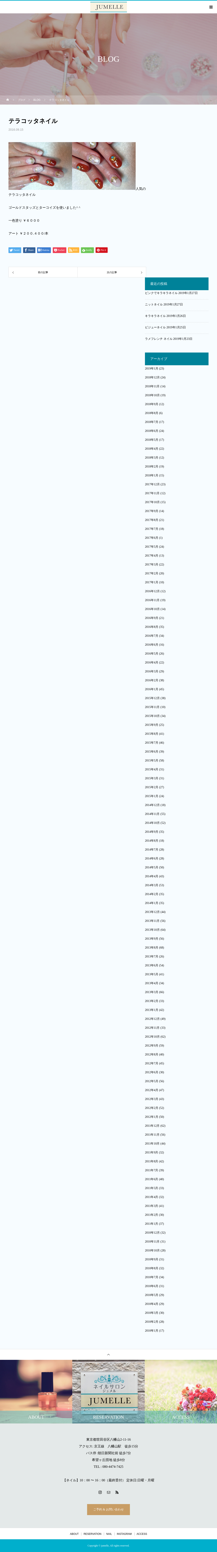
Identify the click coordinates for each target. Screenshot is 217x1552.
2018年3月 (151, 457)
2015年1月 (151, 796)
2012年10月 (152, 1036)
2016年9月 (151, 618)
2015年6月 (151, 751)
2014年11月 (152, 814)
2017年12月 (152, 484)
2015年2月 (151, 787)
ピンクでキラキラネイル (161, 293)
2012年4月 (151, 1090)
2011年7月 (151, 1170)
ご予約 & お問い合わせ (108, 1509)
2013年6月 (151, 965)
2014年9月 (151, 831)
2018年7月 (151, 422)
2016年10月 (152, 609)
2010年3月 (151, 1312)
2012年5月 (151, 1081)
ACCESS (142, 1533)
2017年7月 (151, 528)
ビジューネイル (155, 327)
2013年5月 (151, 974)
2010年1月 (151, 1330)
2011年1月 (151, 1223)
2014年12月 (152, 805)
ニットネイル (154, 304)
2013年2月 (151, 1001)
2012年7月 (151, 1063)
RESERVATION (92, 1533)
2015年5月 (151, 760)
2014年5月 (151, 867)
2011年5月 (151, 1188)
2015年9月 (151, 724)
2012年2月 (151, 1108)
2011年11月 (152, 1134)
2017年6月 (151, 537)
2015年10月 (152, 716)
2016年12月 (152, 591)
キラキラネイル (155, 316)
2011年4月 (151, 1197)
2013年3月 (151, 992)
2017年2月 (151, 573)
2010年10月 (152, 1250)
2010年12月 (152, 1232)
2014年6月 (151, 858)
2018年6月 (151, 430)
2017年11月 (152, 493)
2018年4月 (151, 448)
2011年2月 (151, 1214)
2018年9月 (151, 404)
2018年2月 (151, 466)
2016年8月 (151, 626)
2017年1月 (151, 582)
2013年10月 (152, 929)
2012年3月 (151, 1099)
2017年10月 (152, 502)
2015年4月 (151, 769)
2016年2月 (151, 680)
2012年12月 (152, 1018)
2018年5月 (151, 439)
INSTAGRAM (124, 1533)
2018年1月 (151, 475)
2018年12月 (152, 377)
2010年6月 (151, 1286)
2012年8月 (151, 1054)
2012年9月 (151, 1045)
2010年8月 (151, 1268)
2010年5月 (151, 1295)
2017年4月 (151, 555)
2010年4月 (151, 1304)
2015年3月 (151, 778)
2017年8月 (151, 520)
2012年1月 (151, 1116)
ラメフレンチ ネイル (158, 338)
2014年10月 (152, 822)
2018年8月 (151, 413)
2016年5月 (151, 653)
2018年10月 (152, 395)
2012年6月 (151, 1072)
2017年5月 (151, 546)
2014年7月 (151, 849)
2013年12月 (152, 912)
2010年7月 (151, 1277)
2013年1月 (151, 1010)
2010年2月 (151, 1321)
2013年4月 (151, 983)
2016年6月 (151, 644)
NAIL (109, 1533)
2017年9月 (151, 511)
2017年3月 (151, 564)
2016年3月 (151, 671)
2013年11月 (152, 920)
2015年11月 (152, 707)
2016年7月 (151, 635)
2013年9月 (151, 938)
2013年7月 (151, 956)
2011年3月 (151, 1206)
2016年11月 (152, 600)
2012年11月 (152, 1027)
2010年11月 (152, 1241)
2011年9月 (151, 1152)
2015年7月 (151, 742)
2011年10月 (152, 1143)
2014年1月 (151, 903)
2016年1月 (151, 689)
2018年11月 (152, 386)
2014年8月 (151, 840)
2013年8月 (151, 947)
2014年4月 (151, 876)
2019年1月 (151, 368)
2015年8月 (151, 733)
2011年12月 (152, 1125)
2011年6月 (151, 1179)
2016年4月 (151, 662)
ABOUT (74, 1533)
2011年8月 (151, 1161)
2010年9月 (151, 1259)
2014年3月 (151, 885)
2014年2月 (151, 894)
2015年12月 (152, 698)
